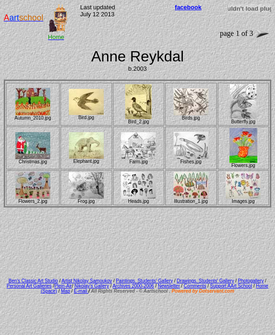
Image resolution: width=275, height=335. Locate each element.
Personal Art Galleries (29, 285)
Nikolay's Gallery (91, 285)
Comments (195, 285)
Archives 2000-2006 (133, 285)
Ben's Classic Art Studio (33, 280)
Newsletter (169, 285)
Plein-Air (63, 285)
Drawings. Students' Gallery (205, 280)
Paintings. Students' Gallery (144, 280)
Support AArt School (231, 285)
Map (65, 291)
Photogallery (251, 280)
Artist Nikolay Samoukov (86, 280)
